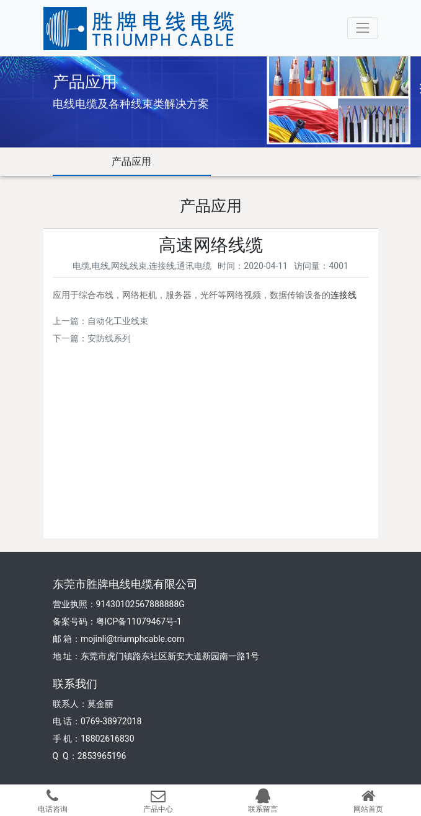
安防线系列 (109, 338)
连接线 (343, 295)
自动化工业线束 (117, 321)
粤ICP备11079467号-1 (139, 621)
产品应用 (131, 161)
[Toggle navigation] (362, 28)
